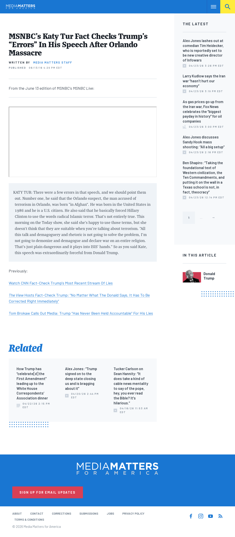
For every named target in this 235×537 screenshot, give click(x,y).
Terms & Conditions (29, 519)
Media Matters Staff (52, 62)
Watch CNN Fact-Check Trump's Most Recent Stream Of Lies (61, 282)
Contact (36, 513)
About (17, 513)
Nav (210, 6)
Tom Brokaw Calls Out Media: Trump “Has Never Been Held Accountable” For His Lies (81, 313)
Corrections (61, 513)
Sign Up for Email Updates (47, 492)
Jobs (110, 513)
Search (227, 6)
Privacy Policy (133, 513)
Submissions (88, 513)
